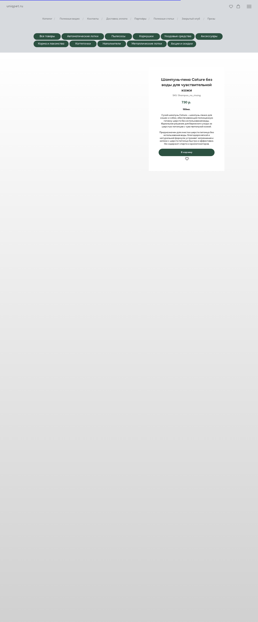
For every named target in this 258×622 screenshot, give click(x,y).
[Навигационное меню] (249, 6)
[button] (231, 6)
